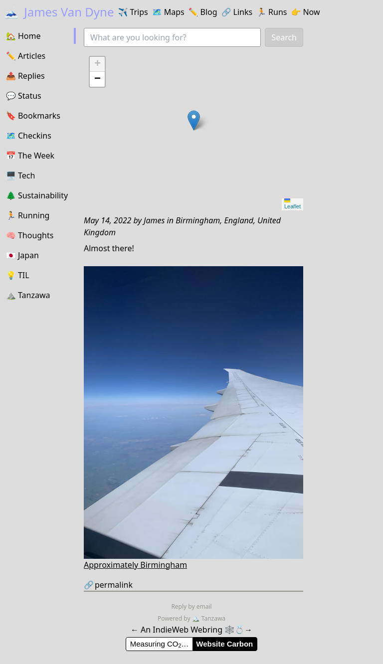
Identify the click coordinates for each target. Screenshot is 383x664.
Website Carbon (224, 644)
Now (305, 11)
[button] (194, 120)
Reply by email (191, 606)
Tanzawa (208, 618)
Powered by (175, 618)
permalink (108, 584)
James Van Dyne (59, 11)
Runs (271, 11)
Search (284, 37)
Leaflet (292, 203)
